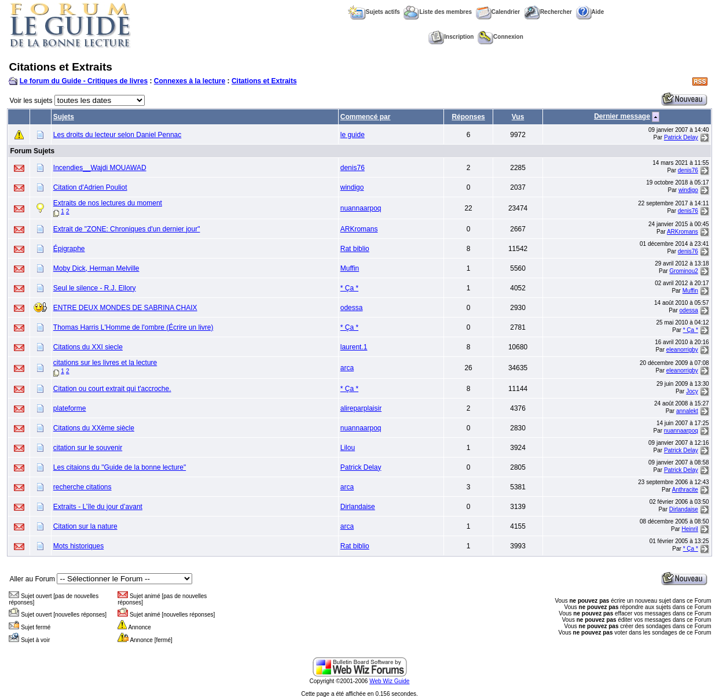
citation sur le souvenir (87, 448)
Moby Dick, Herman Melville (96, 268)
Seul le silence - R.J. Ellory (94, 288)
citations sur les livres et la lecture (105, 363)
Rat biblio (354, 249)
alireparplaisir (360, 408)
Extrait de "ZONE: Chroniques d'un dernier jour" (126, 229)
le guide (352, 135)
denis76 (352, 168)
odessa (351, 308)
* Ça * (349, 288)
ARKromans (359, 229)
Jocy (692, 391)
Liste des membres (437, 12)
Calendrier (498, 12)
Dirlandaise (357, 507)
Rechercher (548, 12)
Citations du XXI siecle (88, 347)
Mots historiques (78, 546)
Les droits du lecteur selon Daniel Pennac (117, 135)
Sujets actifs (374, 12)
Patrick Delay (681, 137)
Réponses (468, 117)
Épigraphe (69, 249)
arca (347, 368)
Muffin (349, 268)
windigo (352, 187)
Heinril (689, 529)
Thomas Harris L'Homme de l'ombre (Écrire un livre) (133, 327)
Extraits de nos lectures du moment (107, 203)
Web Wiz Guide (389, 681)
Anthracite (685, 489)
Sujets (63, 117)
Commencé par (365, 117)
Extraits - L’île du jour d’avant (97, 507)
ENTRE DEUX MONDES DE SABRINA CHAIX (125, 308)
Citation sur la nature (85, 526)
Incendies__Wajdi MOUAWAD (99, 168)
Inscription (451, 37)
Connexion (500, 37)
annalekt (687, 411)
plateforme (69, 408)
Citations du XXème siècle (93, 428)
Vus (518, 117)
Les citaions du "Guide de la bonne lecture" (119, 467)
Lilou (347, 448)
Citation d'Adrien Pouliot (90, 187)
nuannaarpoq (360, 208)
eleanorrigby (682, 349)
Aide (590, 12)
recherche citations (82, 487)
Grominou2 (683, 271)
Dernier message (622, 116)
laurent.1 (354, 347)
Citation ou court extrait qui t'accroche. (112, 389)
